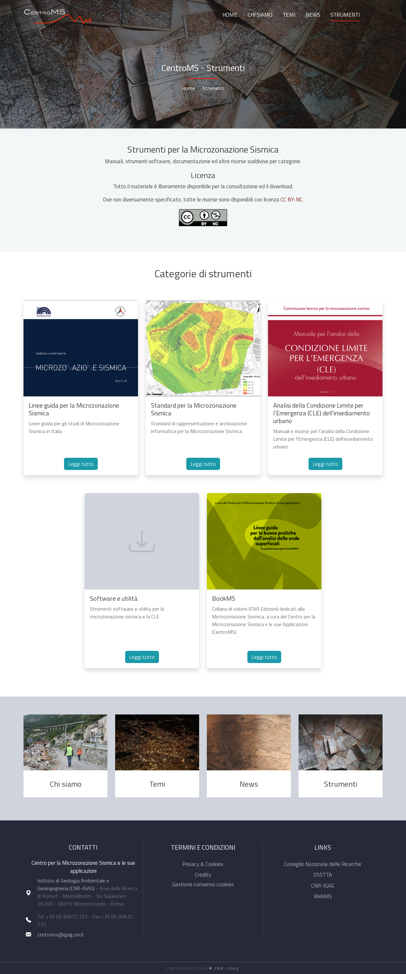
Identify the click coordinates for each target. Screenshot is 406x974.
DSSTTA (322, 875)
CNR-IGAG (322, 885)
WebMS (323, 896)
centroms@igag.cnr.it (60, 934)
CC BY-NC (291, 199)
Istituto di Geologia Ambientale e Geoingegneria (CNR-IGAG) (73, 884)
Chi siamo (260, 15)
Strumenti (345, 15)
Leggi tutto (81, 464)
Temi (289, 15)
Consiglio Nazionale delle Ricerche (322, 864)
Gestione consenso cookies (203, 884)
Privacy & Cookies (202, 864)
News (313, 15)
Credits (203, 875)
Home (229, 15)
